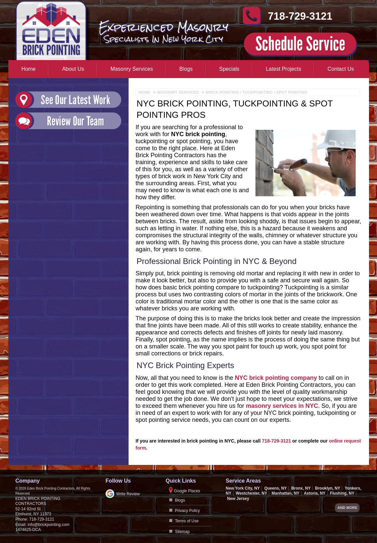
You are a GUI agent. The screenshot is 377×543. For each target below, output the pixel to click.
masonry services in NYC (282, 405)
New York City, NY (243, 488)
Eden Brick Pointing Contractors (37, 501)
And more (347, 508)
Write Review (128, 494)
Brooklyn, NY (327, 488)
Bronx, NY (301, 488)
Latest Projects (283, 69)
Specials (229, 69)
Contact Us (341, 69)
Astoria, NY (315, 493)
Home (28, 69)
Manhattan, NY (285, 493)
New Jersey (238, 498)
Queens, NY (275, 488)
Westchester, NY (251, 493)
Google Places (187, 491)
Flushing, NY (342, 493)
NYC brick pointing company (276, 377)
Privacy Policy (187, 510)
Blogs (186, 69)
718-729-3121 (276, 441)
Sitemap (182, 531)
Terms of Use (187, 521)
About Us (73, 69)
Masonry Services (132, 69)
